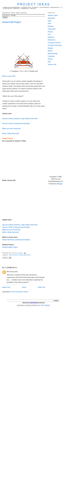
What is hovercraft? (9, 76)
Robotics (51, 26)
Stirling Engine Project (10, 247)
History (50, 59)
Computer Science (54, 42)
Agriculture (51, 18)
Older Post (41, 287)
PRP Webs (45, 305)
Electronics (51, 40)
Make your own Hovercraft (11, 128)
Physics (50, 32)
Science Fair (52, 64)
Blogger (59, 184)
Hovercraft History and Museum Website (16, 240)
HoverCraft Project (11, 22)
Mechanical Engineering (19, 255)
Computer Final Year (55, 45)
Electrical (51, 37)
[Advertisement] (18, 38)
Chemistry (51, 56)
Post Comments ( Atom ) (20, 292)
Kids (49, 62)
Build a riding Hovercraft (10, 133)
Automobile (52, 29)
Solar (49, 21)
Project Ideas (33, 4)
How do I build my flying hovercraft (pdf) (16, 123)
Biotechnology (53, 53)
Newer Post (6, 287)
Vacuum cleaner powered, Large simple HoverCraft (19, 118)
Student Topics (53, 15)
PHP (49, 23)
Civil (49, 34)
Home (24, 287)
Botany (50, 51)
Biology (50, 48)
